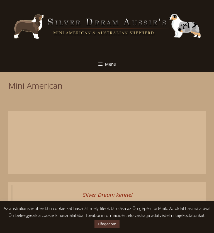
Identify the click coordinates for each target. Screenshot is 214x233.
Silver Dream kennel (108, 195)
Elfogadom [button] (107, 223)
